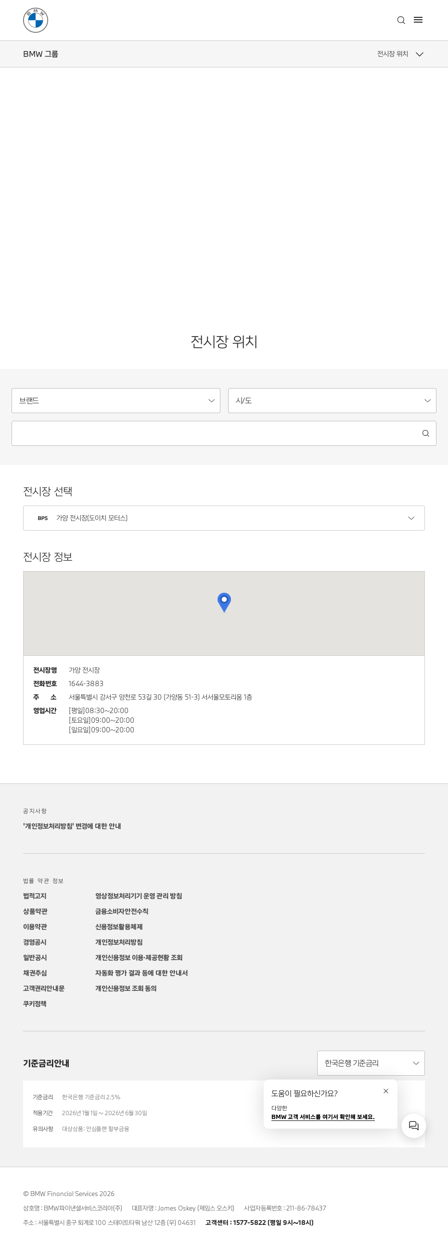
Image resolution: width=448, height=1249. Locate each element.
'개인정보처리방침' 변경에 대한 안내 (72, 826)
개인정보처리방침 (118, 942)
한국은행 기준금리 (352, 1063)
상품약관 (35, 911)
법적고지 (34, 895)
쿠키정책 (34, 1003)
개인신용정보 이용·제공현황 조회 (138, 957)
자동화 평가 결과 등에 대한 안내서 (141, 972)
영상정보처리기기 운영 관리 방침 (138, 895)
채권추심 (35, 972)
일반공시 (35, 957)
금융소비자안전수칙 (121, 911)
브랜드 (29, 400)
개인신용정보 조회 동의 (125, 988)
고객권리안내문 (43, 988)
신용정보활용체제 (119, 926)
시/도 (244, 400)
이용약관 (35, 926)
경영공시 (34, 942)
